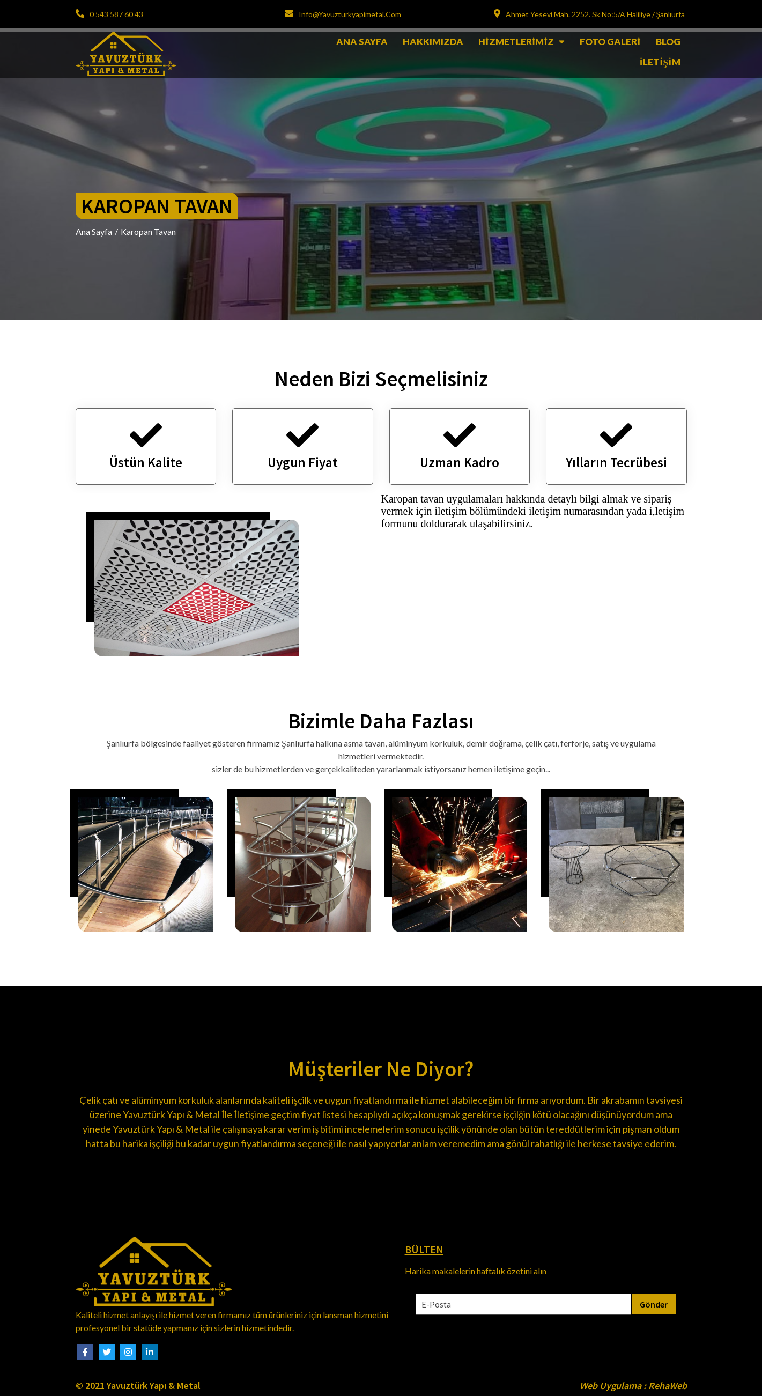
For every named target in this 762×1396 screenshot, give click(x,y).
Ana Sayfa (94, 231)
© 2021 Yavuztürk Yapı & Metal (138, 1385)
